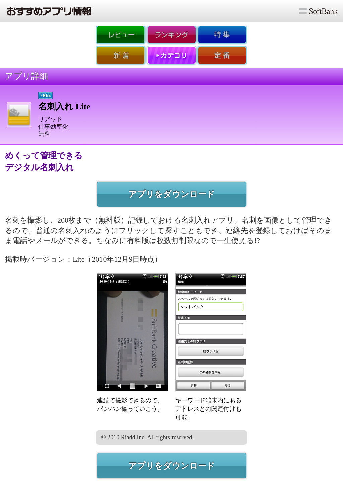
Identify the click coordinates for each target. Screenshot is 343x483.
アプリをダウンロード (171, 194)
